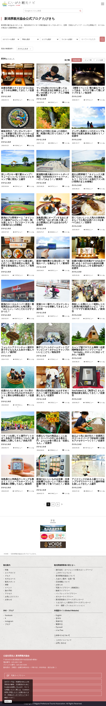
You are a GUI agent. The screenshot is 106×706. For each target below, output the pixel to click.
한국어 (58, 618)
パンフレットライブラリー (66, 593)
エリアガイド (10, 573)
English (59, 615)
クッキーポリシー (19, 695)
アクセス (8, 593)
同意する (8, 701)
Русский (59, 627)
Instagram (9, 621)
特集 (6, 570)
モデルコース (10, 579)
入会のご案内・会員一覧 (65, 579)
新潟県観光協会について (65, 575)
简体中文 (59, 621)
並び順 (67, 60)
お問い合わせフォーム (20, 693)
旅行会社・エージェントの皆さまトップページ (74, 570)
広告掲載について (63, 581)
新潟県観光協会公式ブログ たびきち (23, 554)
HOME (6, 554)
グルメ (7, 575)
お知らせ (8, 599)
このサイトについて (64, 573)
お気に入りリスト (12, 596)
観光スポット (10, 581)
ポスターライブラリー (64, 596)
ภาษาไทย (59, 630)
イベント (8, 587)
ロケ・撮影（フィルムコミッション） (71, 605)
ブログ (7, 624)
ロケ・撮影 (15, 687)
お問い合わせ (61, 643)
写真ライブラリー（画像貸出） (68, 587)
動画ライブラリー (63, 590)
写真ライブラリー (18, 675)
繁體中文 (59, 624)
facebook (8, 615)
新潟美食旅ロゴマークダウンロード (70, 599)
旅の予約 (8, 590)
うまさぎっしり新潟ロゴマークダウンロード (73, 602)
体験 (6, 584)
